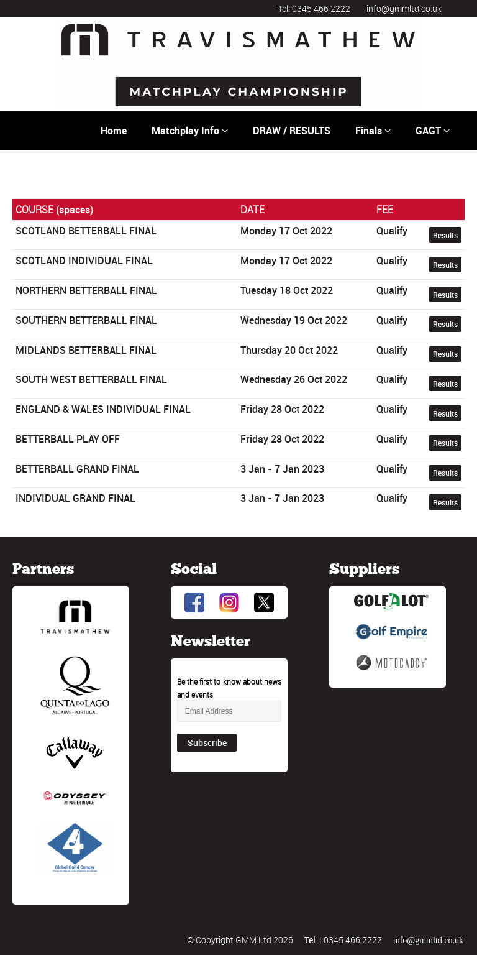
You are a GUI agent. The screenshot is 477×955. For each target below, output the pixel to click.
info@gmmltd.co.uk (404, 8)
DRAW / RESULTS (291, 130)
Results (445, 235)
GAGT (433, 130)
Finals (373, 130)
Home (114, 130)
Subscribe (207, 743)
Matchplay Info (190, 130)
